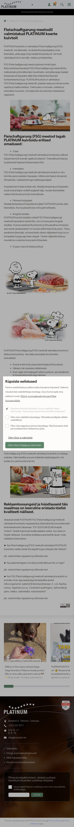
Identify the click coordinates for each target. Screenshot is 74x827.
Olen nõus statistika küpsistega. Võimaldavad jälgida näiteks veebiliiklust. (39, 418)
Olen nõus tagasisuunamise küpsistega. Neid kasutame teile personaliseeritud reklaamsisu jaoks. (39, 427)
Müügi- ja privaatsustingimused (36, 396)
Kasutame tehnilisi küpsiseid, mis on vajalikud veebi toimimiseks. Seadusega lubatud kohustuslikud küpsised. (37, 410)
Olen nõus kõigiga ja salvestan (24, 445)
